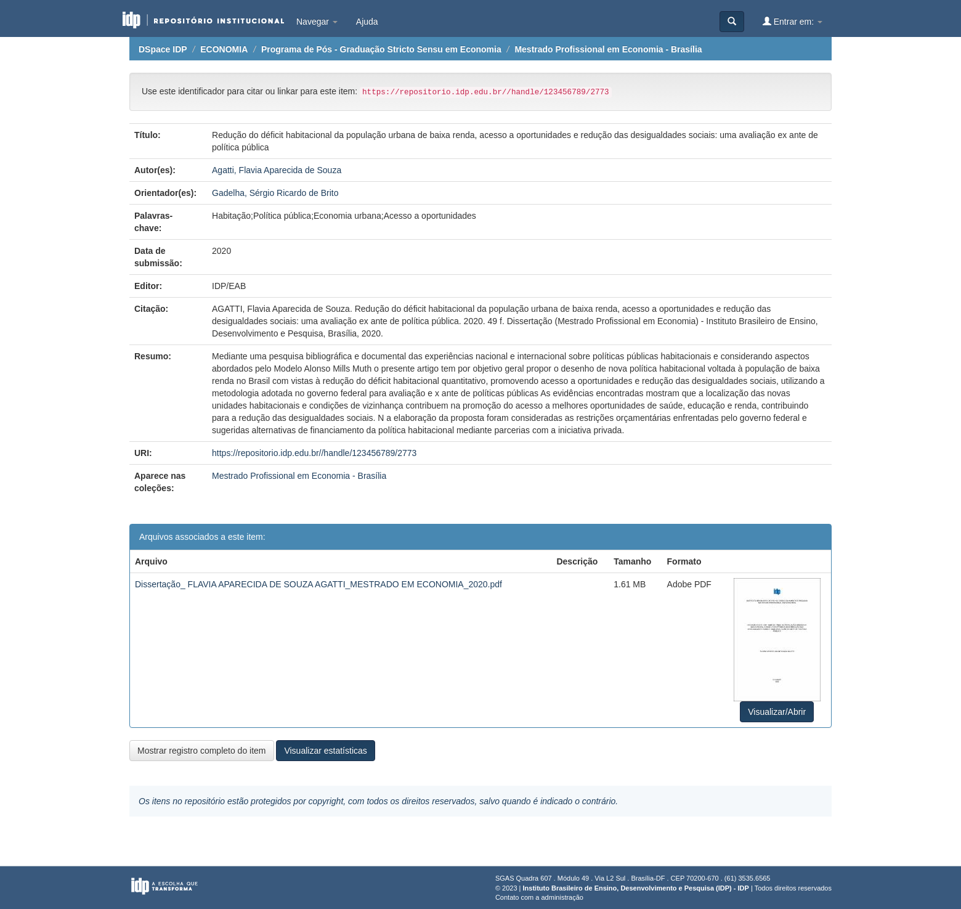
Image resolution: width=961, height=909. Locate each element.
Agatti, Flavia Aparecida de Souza (276, 170)
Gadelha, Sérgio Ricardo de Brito (275, 193)
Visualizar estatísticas (325, 751)
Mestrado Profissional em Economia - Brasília (608, 49)
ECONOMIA (224, 49)
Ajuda (367, 21)
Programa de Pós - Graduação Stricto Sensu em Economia (381, 49)
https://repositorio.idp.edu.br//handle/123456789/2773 (314, 453)
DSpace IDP (163, 49)
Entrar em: (792, 21)
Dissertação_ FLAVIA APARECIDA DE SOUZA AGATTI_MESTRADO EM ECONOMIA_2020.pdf (318, 584)
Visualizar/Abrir (777, 712)
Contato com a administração (539, 897)
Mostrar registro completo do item (201, 751)
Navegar (317, 21)
